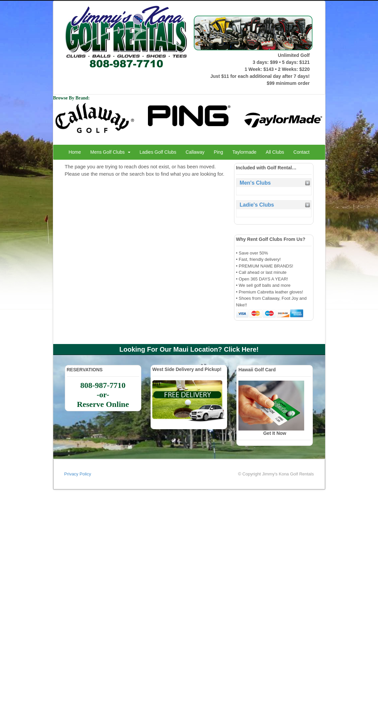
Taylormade (244, 152)
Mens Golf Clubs (107, 152)
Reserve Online (103, 404)
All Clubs (275, 152)
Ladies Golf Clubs (158, 152)
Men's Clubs (255, 183)
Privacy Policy (77, 473)
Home (74, 152)
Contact (302, 152)
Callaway (195, 152)
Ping (218, 152)
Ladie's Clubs (257, 205)
